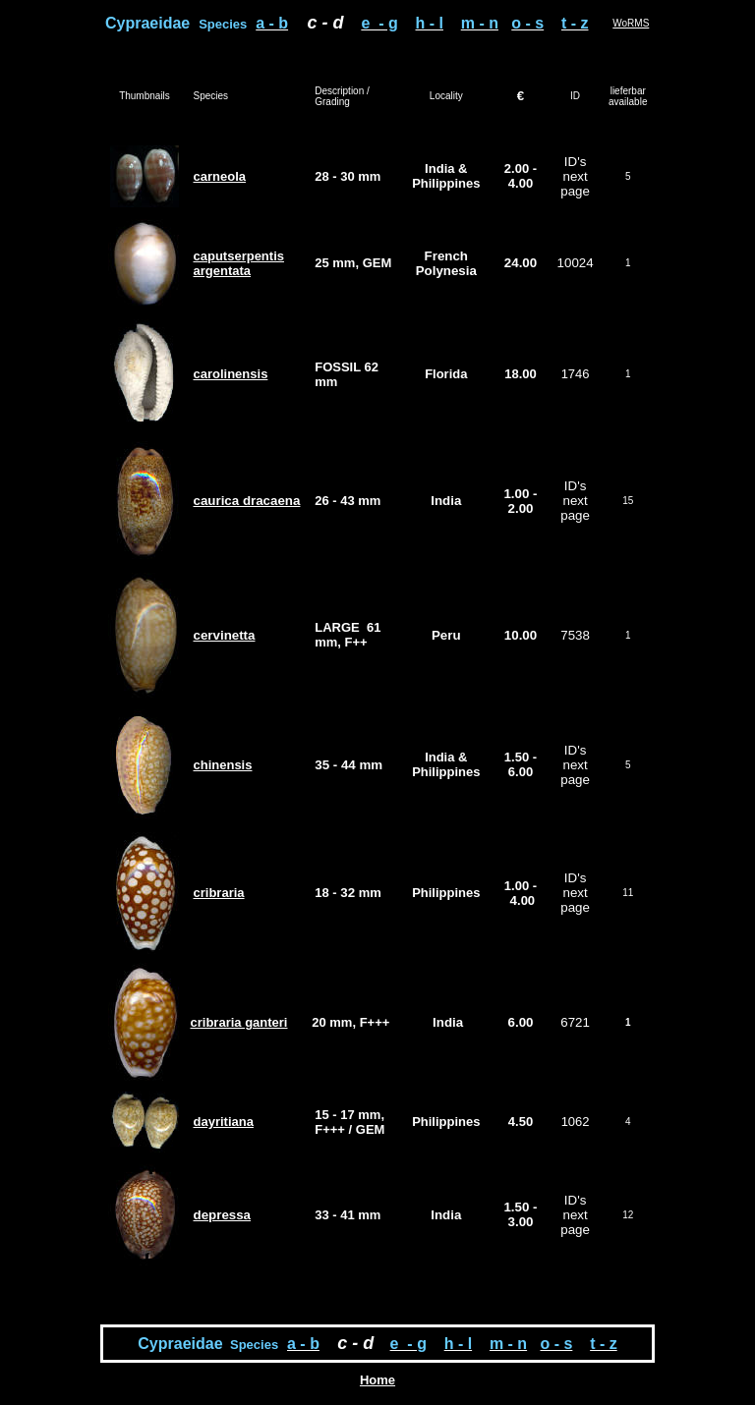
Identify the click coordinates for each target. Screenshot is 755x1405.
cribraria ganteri (239, 1022)
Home (377, 1380)
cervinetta (225, 635)
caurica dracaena (247, 500)
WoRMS (630, 23)
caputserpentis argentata (239, 263)
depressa (223, 1215)
